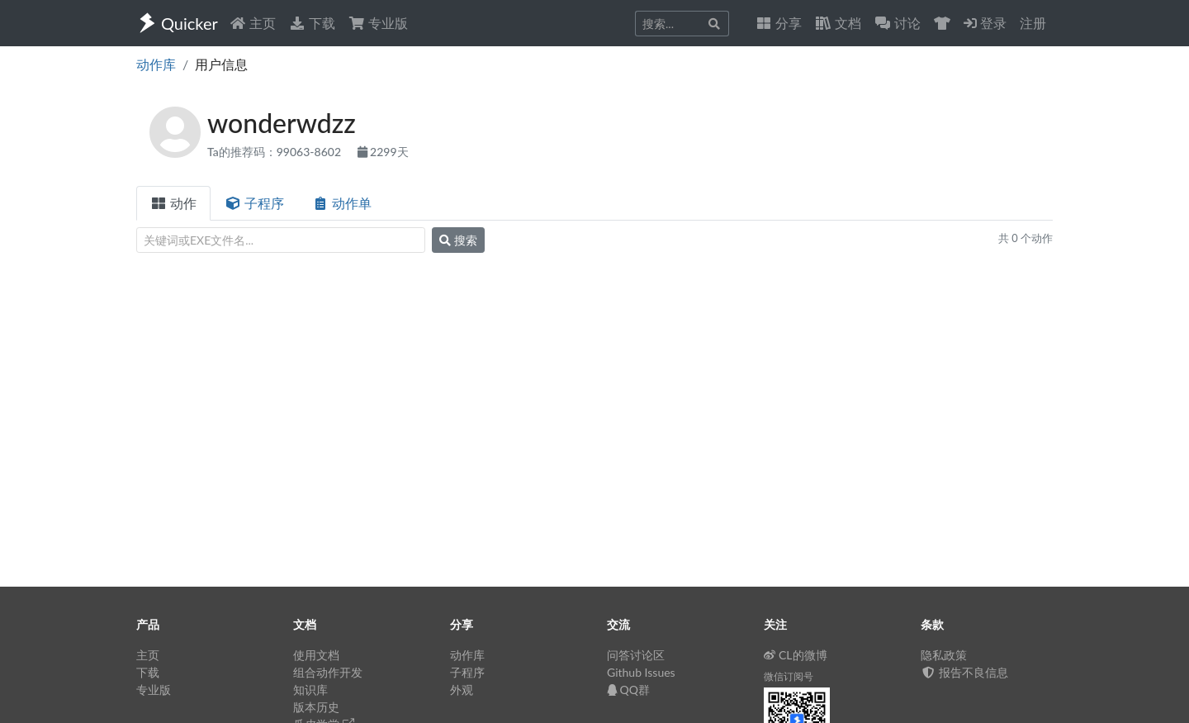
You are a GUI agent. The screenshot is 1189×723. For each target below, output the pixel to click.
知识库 (310, 690)
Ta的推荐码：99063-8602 (275, 152)
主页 (253, 23)
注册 (1033, 23)
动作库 (156, 64)
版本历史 (316, 707)
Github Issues (641, 672)
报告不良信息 (964, 672)
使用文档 (316, 655)
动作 (173, 203)
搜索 (458, 240)
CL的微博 (795, 655)
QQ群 (628, 690)
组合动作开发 (327, 672)
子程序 (254, 203)
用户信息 (221, 64)
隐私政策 (944, 655)
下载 (312, 23)
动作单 (342, 203)
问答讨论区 (636, 655)
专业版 (378, 23)
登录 (985, 23)
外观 (461, 690)
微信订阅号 (788, 676)
